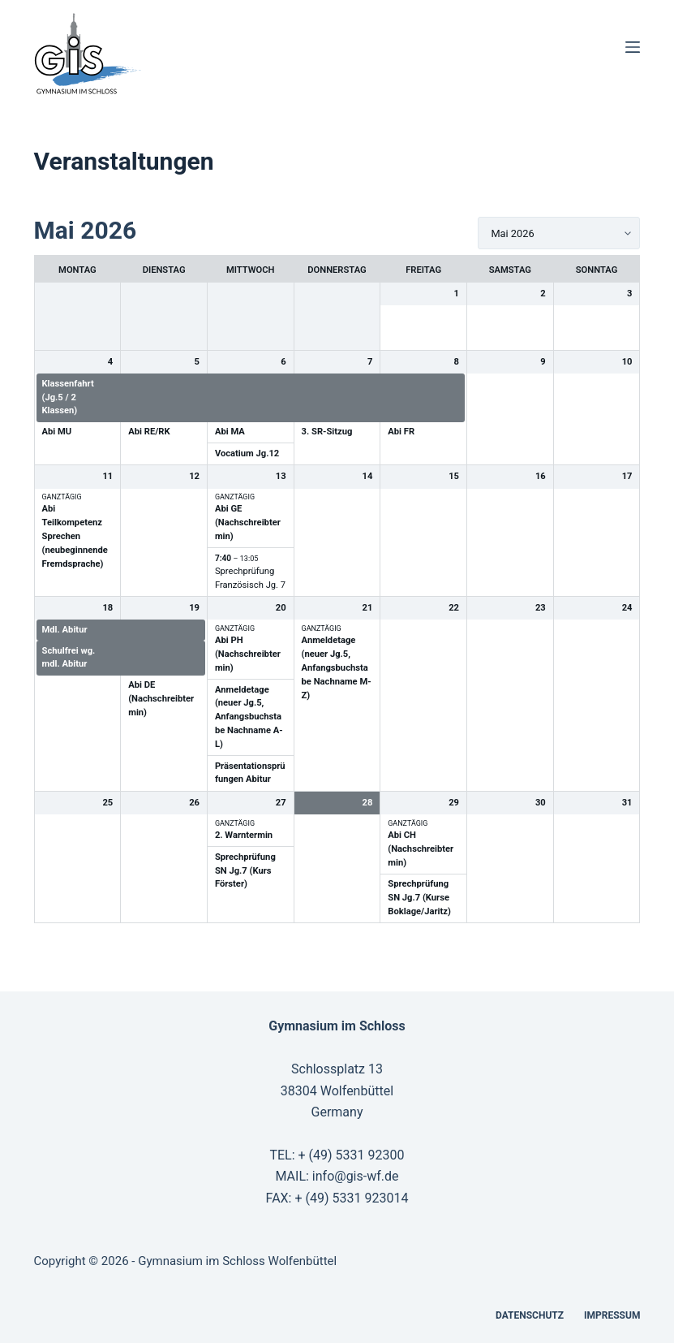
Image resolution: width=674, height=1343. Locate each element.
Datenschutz (530, 1315)
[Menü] (632, 47)
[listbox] (559, 233)
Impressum (612, 1315)
